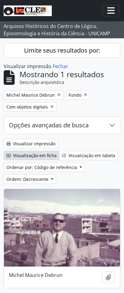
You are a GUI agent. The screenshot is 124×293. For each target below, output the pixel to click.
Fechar (60, 66)
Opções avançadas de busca (49, 125)
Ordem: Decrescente (28, 179)
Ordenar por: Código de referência (42, 167)
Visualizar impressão (30, 143)
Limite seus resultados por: (62, 50)
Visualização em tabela (88, 155)
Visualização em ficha (31, 155)
